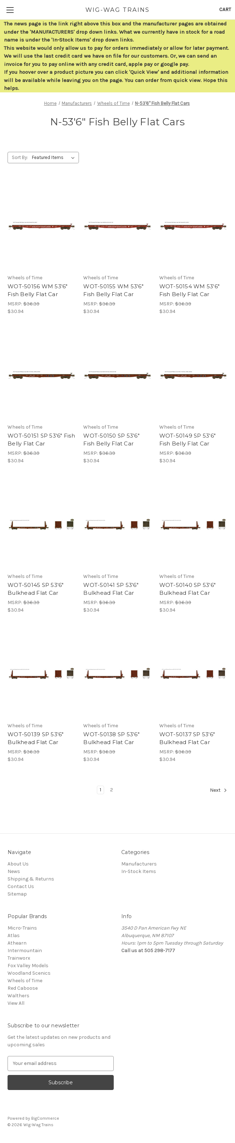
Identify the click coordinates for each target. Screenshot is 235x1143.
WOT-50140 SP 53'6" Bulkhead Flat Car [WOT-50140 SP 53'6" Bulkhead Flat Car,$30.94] (187, 589)
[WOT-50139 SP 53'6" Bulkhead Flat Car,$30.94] (42, 673)
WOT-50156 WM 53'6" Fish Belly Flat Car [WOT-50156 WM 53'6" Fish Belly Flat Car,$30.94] (38, 290)
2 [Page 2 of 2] (111, 790)
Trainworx (19, 958)
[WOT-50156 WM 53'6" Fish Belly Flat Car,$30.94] (42, 225)
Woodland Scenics (29, 973)
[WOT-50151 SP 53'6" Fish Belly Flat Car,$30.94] (42, 374)
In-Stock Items (138, 871)
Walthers (18, 996)
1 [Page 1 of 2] (100, 790)
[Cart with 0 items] (225, 9)
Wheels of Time (25, 981)
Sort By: (20, 157)
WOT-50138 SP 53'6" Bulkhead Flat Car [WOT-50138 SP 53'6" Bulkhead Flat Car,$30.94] (111, 738)
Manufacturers (139, 864)
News (14, 871)
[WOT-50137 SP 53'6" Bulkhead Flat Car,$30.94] (193, 673)
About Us (18, 864)
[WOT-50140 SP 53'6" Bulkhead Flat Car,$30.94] (193, 524)
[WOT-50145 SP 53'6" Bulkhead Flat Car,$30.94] (42, 524)
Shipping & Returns (31, 879)
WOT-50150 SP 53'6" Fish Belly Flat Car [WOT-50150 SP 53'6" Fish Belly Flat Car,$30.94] (111, 439)
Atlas (14, 935)
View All (16, 1003)
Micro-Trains (22, 928)
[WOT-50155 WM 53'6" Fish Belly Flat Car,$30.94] (117, 225)
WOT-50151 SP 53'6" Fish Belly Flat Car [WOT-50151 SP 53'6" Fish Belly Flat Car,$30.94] (41, 439)
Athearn (17, 943)
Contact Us (21, 886)
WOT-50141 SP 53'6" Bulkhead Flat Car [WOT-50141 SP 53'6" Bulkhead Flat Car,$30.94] (110, 589)
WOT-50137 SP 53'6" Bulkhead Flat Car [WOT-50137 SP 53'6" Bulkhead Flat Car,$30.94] (187, 738)
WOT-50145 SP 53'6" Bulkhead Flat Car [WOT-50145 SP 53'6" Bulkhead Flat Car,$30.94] (36, 589)
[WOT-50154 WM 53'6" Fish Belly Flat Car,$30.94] (193, 225)
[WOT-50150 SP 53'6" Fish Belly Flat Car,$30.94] (117, 374)
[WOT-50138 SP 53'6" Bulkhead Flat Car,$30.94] (117, 673)
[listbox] (55, 157)
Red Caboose (23, 988)
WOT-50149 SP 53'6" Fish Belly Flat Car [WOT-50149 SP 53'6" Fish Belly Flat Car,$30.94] (187, 439)
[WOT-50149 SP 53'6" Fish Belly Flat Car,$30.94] (193, 374)
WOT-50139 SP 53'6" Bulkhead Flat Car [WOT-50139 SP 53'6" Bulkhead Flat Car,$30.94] (36, 738)
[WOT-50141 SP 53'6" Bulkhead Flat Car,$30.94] (117, 524)
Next (218, 790)
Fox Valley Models (28, 966)
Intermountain (25, 950)
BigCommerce (45, 1118)
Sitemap (17, 894)
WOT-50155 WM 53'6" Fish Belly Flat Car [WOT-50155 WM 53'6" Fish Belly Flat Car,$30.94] (113, 290)
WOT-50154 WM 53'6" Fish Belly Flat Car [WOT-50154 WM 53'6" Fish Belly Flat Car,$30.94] (189, 290)
